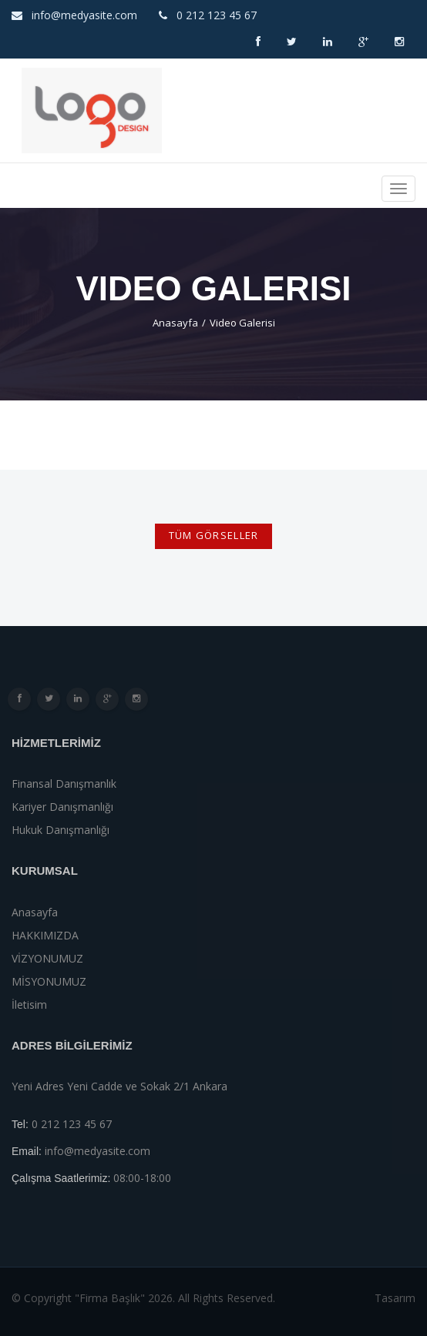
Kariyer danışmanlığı (62, 806)
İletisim (29, 1004)
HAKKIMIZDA (45, 935)
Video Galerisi (242, 323)
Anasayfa (175, 323)
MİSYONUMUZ (49, 981)
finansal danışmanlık (64, 783)
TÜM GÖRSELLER (214, 535)
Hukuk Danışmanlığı (60, 829)
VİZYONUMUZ (47, 958)
